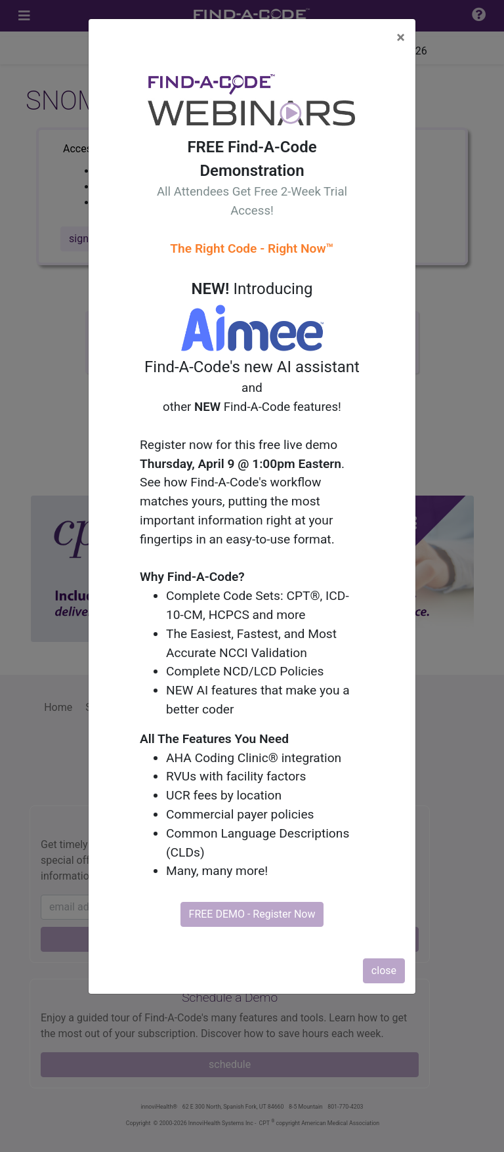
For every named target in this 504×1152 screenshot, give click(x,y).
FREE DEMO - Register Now (252, 914)
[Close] (400, 37)
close (383, 970)
